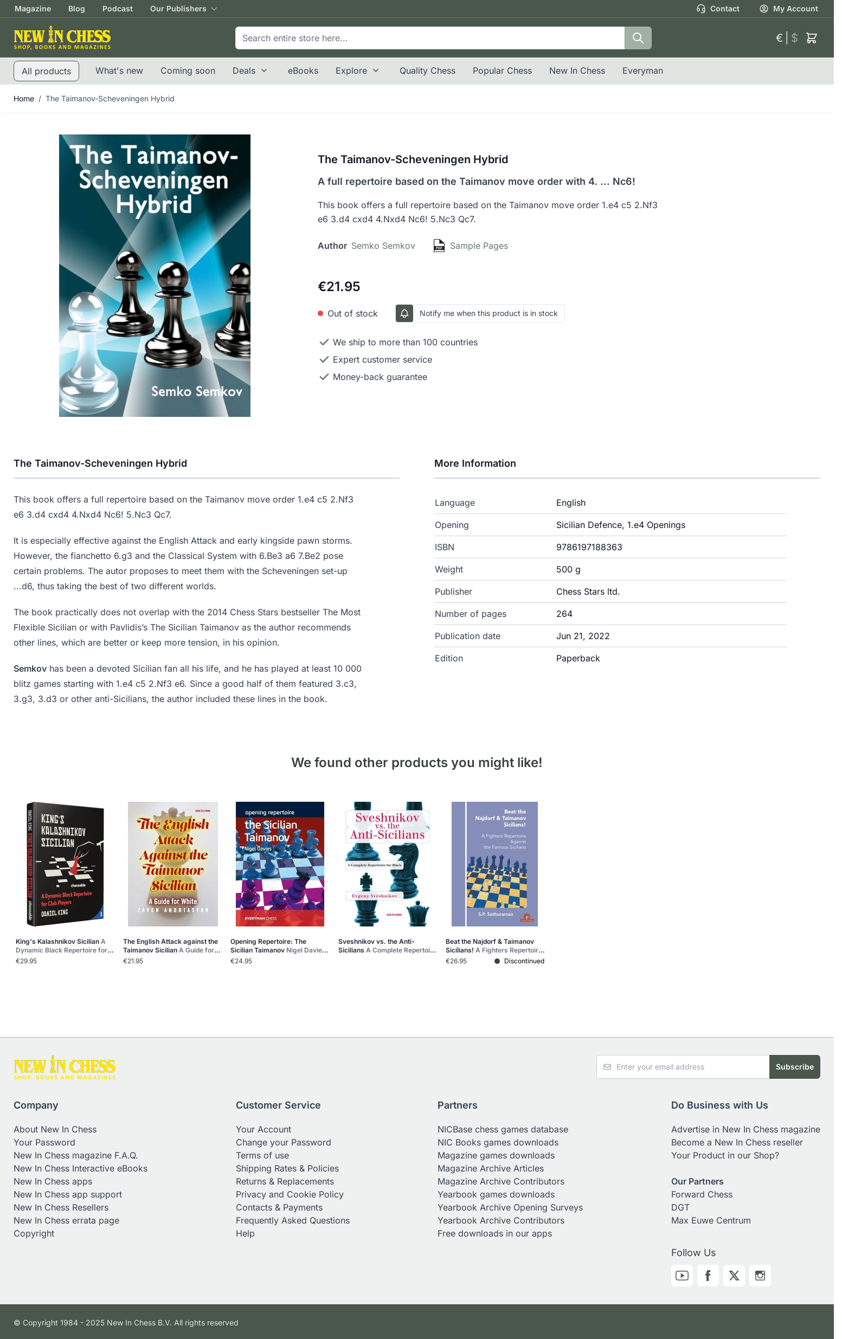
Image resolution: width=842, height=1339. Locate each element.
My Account (788, 9)
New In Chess (577, 70)
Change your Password (283, 1142)
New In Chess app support (68, 1194)
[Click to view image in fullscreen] (155, 275)
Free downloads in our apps (495, 1233)
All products (46, 71)
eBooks (303, 70)
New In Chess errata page (66, 1220)
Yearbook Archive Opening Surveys (510, 1207)
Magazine (33, 8)
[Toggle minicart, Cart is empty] (811, 38)
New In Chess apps (53, 1181)
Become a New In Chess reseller (737, 1142)
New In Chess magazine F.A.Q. (76, 1155)
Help (245, 1233)
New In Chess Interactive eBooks (80, 1168)
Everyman (642, 70)
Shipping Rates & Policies (287, 1168)
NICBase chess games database (503, 1129)
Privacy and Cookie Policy (290, 1194)
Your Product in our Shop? (725, 1155)
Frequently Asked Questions (293, 1220)
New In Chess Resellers (61, 1207)
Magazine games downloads (496, 1155)
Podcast (117, 8)
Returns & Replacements (285, 1181)
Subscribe (795, 1066)
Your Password (44, 1142)
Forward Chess (701, 1194)
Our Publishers (178, 8)
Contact (718, 9)
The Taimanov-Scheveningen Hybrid (110, 98)
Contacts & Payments (279, 1207)
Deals (244, 70)
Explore (351, 70)
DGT (680, 1207)
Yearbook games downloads (496, 1194)
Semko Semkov (383, 245)
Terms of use (262, 1155)
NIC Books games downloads (498, 1142)
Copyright (34, 1233)
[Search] (638, 38)
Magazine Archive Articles (491, 1168)
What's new (119, 70)
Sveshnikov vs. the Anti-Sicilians (387, 946)
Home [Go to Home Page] (24, 98)
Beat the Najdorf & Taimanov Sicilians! (495, 946)
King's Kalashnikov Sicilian (64, 946)
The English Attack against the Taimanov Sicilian (171, 946)
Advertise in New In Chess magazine (745, 1129)
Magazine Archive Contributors (501, 1181)
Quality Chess (427, 70)
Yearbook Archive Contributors (501, 1220)
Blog (76, 8)
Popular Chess (502, 70)
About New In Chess (55, 1129)
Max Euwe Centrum (711, 1220)
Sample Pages (479, 245)
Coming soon (187, 70)
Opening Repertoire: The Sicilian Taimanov (279, 946)
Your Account (263, 1129)
